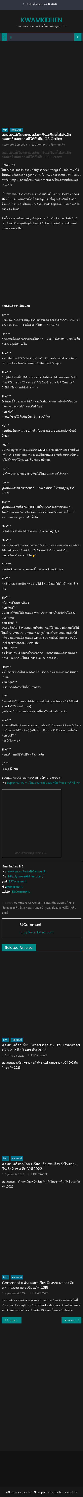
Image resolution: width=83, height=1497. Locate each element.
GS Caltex (34, 903)
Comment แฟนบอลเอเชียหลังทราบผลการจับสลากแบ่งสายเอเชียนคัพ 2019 (38, 1285)
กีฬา (5, 130)
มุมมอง (37, 908)
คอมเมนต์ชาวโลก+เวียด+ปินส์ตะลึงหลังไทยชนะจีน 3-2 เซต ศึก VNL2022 (40, 1166)
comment (20, 903)
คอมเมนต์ (16, 130)
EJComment (39, 145)
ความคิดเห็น (49, 903)
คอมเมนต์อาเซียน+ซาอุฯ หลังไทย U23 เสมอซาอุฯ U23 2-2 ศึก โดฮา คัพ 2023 (41, 1047)
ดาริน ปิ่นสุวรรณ (22, 908)
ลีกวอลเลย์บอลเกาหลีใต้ (55, 908)
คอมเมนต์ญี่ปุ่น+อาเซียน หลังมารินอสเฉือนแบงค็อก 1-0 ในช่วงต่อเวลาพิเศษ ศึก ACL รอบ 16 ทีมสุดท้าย (73, 1320)
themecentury (68, 1492)
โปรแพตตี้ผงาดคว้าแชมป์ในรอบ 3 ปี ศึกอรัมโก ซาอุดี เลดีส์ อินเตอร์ (14, 1320)
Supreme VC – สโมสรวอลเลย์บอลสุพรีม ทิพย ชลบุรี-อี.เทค (43, 783)
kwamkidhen (41, 20)
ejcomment (14, 887)
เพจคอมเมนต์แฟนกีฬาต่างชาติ (26, 871)
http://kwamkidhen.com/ (26, 876)
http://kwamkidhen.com (37, 932)
